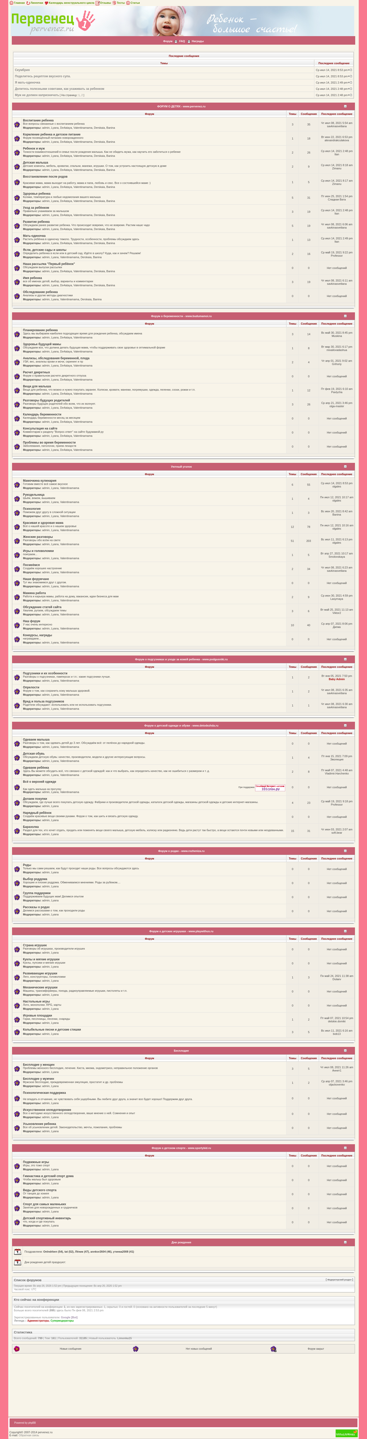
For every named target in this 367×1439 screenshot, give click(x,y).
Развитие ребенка (36, 222)
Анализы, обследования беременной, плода (56, 358)
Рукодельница (33, 494)
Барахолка (31, 827)
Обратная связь (29, 1435)
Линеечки (34, 2)
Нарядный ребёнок (37, 813)
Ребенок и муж (34, 148)
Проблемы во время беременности (49, 442)
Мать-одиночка (34, 236)
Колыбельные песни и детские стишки (52, 1029)
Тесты (118, 2)
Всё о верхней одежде (39, 781)
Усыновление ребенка (39, 1124)
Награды (198, 41)
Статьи (132, 2)
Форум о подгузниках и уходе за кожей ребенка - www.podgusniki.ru (181, 659)
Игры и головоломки (38, 551)
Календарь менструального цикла (69, 2)
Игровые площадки (37, 1015)
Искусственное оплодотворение (47, 1110)
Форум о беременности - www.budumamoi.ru (181, 316)
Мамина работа (34, 593)
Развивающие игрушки (40, 973)
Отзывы (103, 2)
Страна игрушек (35, 945)
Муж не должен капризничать (37, 95)
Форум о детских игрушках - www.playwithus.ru (181, 931)
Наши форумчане (36, 579)
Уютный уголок (181, 466)
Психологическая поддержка (44, 1093)
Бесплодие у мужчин (38, 1079)
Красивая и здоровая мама (43, 523)
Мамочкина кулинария (39, 480)
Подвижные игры (36, 1162)
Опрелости (31, 687)
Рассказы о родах (36, 907)
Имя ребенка (32, 278)
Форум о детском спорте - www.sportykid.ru (181, 1147)
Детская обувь (34, 753)
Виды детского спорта (39, 1190)
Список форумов (27, 1280)
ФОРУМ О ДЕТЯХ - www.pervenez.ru (181, 106)
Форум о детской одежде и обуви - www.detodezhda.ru (181, 725)
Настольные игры (36, 1001)
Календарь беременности (42, 414)
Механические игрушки (40, 987)
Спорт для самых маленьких (44, 1204)
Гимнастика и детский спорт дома (48, 1176)
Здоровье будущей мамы (42, 344)
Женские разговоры (38, 537)
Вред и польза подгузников (43, 701)
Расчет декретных (36, 372)
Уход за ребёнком (36, 207)
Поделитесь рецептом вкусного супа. (42, 76)
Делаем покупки (35, 799)
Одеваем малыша (36, 739)
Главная (17, 2)
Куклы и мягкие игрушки (41, 959)
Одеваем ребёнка (36, 767)
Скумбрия (22, 70)
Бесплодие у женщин (38, 1064)
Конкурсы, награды (37, 635)
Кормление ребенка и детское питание (52, 134)
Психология (31, 509)
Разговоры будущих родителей (46, 400)
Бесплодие (181, 1050)
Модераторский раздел (339, 1279)
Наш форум (31, 621)
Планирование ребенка (40, 330)
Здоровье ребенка (36, 193)
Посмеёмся (31, 565)
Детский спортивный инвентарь (47, 1218)
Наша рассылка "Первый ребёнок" (49, 264)
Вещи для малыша (37, 386)
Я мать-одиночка (27, 82)
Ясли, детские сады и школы (44, 250)
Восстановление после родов (45, 176)
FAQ (182, 41)
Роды (27, 865)
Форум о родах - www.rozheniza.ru (181, 850)
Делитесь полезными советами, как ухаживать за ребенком (59, 89)
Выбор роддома (35, 879)
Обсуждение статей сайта (42, 607)
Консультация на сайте (40, 428)
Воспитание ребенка (38, 120)
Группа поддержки (36, 893)
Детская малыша (35, 162)
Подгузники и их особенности (45, 673)
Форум (168, 41)
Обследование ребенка (40, 292)
